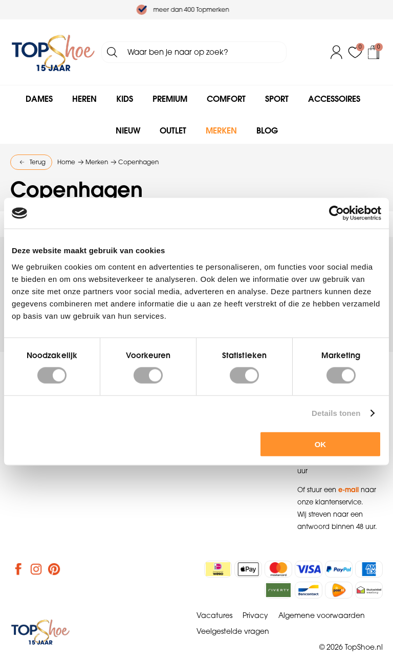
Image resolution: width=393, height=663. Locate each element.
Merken (221, 130)
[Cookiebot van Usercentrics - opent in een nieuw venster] (336, 213)
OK (320, 443)
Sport (277, 99)
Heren (84, 99)
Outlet (173, 130)
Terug (38, 162)
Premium (169, 99)
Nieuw (128, 130)
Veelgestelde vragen (232, 631)
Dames (39, 99)
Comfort (226, 99)
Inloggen (337, 52)
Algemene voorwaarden (321, 615)
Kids (124, 99)
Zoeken (112, 52)
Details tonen (336, 413)
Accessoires (334, 99)
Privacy (255, 615)
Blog (267, 130)
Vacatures (214, 615)
